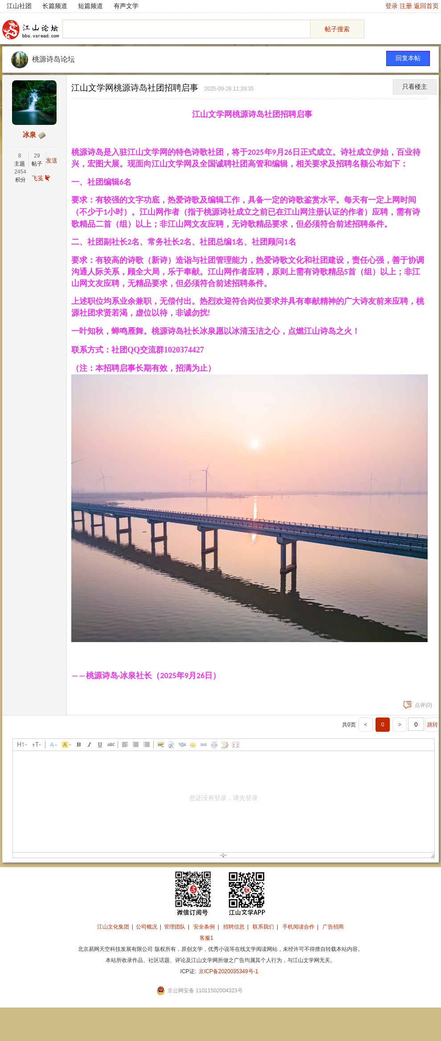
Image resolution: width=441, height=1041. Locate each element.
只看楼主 (414, 86)
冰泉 (29, 134)
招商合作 (230, 938)
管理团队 (174, 927)
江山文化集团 (113, 927)
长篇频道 (54, 5)
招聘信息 (234, 927)
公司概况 (146, 927)
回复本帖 (408, 58)
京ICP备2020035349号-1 (228, 971)
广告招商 (333, 927)
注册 (406, 5)
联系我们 (263, 927)
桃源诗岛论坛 (53, 59)
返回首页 (426, 5)
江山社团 (19, 5)
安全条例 (204, 927)
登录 (391, 5)
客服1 (206, 938)
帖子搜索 (337, 29)
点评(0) (418, 705)
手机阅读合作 (298, 927)
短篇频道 (90, 5)
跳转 (432, 725)
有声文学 (126, 5)
